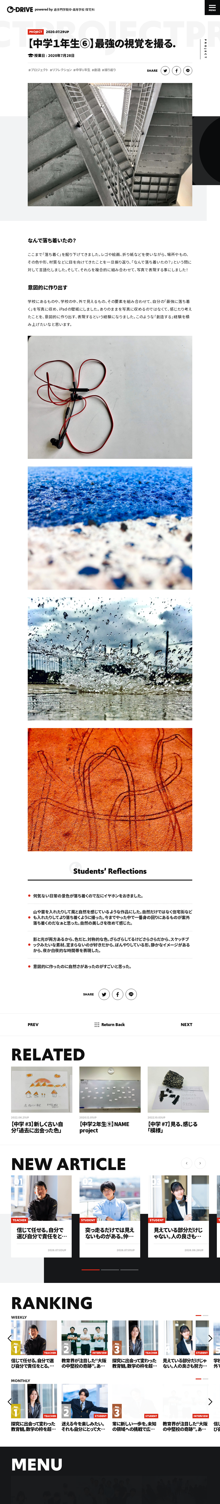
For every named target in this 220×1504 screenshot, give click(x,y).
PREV (33, 1025)
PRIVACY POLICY (66, 1489)
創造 (96, 70)
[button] (200, 1163)
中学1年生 (81, 70)
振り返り (109, 70)
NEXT (186, 1025)
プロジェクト (38, 70)
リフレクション (61, 70)
